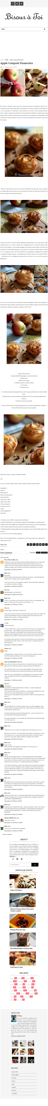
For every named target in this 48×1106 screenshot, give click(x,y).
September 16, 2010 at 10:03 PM (13, 586)
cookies (29, 981)
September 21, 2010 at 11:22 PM (13, 822)
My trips (23, 993)
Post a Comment (7, 834)
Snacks (11, 999)
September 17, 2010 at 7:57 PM (13, 698)
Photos (11, 996)
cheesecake (20, 981)
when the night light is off (11, 662)
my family (20, 990)
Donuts (20, 984)
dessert (12, 984)
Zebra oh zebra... (16, 890)
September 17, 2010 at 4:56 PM (13, 680)
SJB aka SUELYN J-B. (10, 818)
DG (5, 590)
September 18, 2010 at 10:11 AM (13, 739)
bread (19, 978)
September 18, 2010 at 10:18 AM (13, 774)
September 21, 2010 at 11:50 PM (13, 830)
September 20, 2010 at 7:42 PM (13, 801)
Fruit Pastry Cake (16, 967)
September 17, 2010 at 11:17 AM (13, 619)
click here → (12, 856)
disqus (38, 552)
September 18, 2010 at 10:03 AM (13, 722)
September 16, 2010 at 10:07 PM (13, 594)
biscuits (12, 978)
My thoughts (13, 993)
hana (5, 793)
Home (2, 60)
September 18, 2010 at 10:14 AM (13, 749)
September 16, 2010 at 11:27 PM (13, 604)
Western (19, 999)
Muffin (11, 990)
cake (11, 981)
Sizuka (6, 648)
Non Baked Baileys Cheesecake (21, 948)
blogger (32, 552)
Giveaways (28, 984)
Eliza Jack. (24, 1102)
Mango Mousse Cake (17, 930)
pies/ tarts (27, 996)
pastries (32, 993)
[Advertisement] (23, 47)
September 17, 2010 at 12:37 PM (13, 658)
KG (5, 608)
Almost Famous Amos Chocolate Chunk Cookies (22, 910)
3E (5, 683)
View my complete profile (18, 1036)
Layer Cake (20, 987)
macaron (29, 987)
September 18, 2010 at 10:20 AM (13, 789)
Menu (3, 29)
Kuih (11, 987)
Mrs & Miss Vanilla (9, 559)
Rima (5, 573)
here (19, 474)
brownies (28, 978)
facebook (44, 552)
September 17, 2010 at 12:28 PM (13, 645)
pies (19, 996)
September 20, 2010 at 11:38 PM (13, 814)
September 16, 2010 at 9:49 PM (13, 569)
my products (30, 990)
